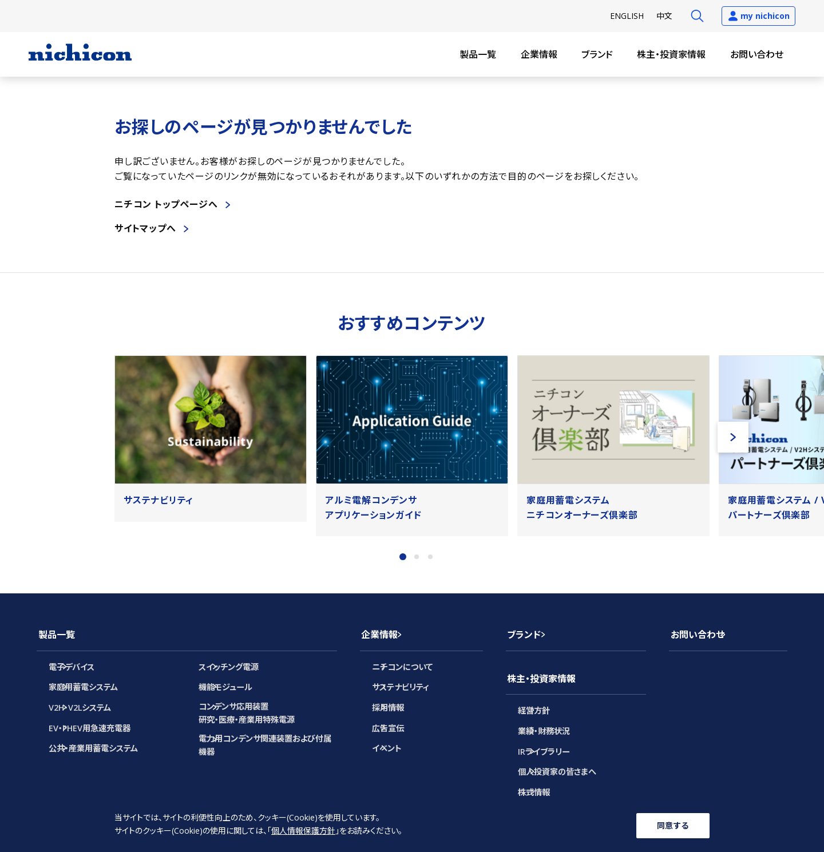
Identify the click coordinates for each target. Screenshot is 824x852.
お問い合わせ (756, 54)
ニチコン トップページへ (166, 204)
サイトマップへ (145, 228)
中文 (664, 15)
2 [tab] (416, 556)
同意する (673, 824)
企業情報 (539, 54)
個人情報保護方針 (303, 831)
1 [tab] (402, 556)
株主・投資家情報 (671, 54)
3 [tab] (430, 556)
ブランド (597, 54)
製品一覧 (477, 54)
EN (627, 15)
